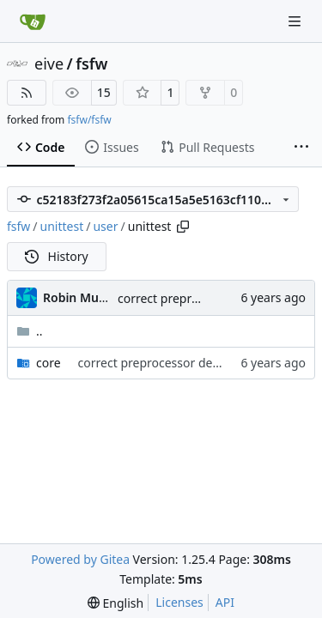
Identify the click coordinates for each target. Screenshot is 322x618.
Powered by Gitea (80, 559)
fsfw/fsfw (89, 119)
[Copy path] (183, 227)
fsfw (91, 63)
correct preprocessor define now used (185, 362)
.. (29, 331)
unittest (62, 226)
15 (104, 92)
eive (49, 63)
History (56, 256)
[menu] (115, 603)
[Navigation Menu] (296, 21)
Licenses (179, 602)
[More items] (301, 148)
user (105, 226)
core (48, 362)
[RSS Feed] (26, 93)
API (225, 602)
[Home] (33, 21)
